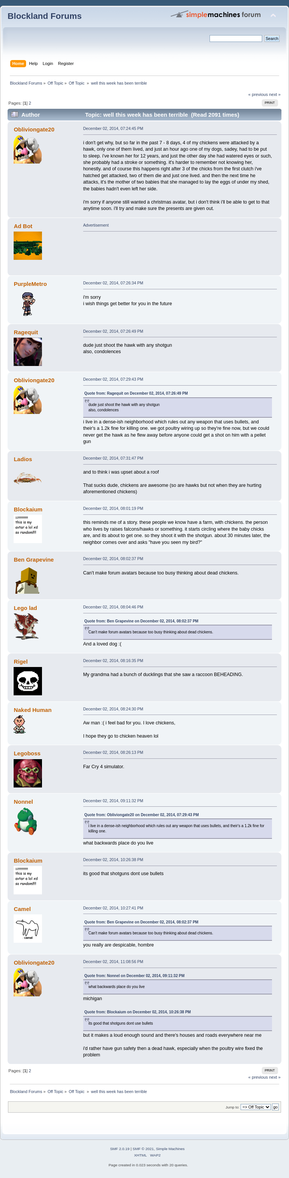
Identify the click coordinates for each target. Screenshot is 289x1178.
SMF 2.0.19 (120, 1149)
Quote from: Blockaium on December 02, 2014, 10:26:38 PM (137, 1012)
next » (275, 94)
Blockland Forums (45, 16)
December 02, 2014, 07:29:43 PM (113, 379)
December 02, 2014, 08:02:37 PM (113, 558)
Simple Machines (170, 1149)
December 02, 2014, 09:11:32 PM (113, 800)
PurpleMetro (30, 284)
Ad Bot (23, 226)
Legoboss (27, 753)
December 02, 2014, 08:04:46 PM (113, 607)
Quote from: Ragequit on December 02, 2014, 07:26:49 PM (136, 393)
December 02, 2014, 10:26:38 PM (113, 859)
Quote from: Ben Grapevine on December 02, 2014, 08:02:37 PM (141, 621)
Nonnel (23, 801)
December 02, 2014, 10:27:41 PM (113, 908)
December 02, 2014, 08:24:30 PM (113, 709)
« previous (258, 94)
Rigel (21, 661)
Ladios (23, 459)
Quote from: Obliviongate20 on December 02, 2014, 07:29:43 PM (141, 815)
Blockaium (28, 509)
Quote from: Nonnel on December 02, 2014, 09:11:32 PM (134, 976)
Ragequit (26, 332)
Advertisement (96, 225)
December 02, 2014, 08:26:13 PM (113, 752)
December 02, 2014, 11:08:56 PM (113, 961)
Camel (22, 909)
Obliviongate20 (34, 129)
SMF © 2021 (143, 1149)
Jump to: (232, 1107)
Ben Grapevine (34, 559)
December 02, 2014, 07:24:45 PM (113, 128)
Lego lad (25, 608)
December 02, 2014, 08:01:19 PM (113, 508)
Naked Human (32, 710)
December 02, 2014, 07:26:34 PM (113, 283)
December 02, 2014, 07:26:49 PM (113, 331)
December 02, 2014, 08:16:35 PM (113, 660)
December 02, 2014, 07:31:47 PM (113, 458)
